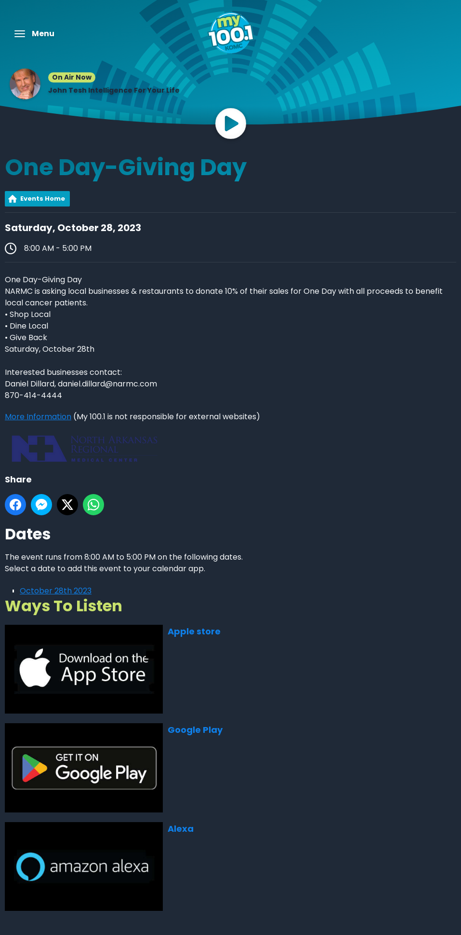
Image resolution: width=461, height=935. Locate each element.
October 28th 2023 (56, 590)
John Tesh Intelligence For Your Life (114, 90)
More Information (38, 416)
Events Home (42, 198)
